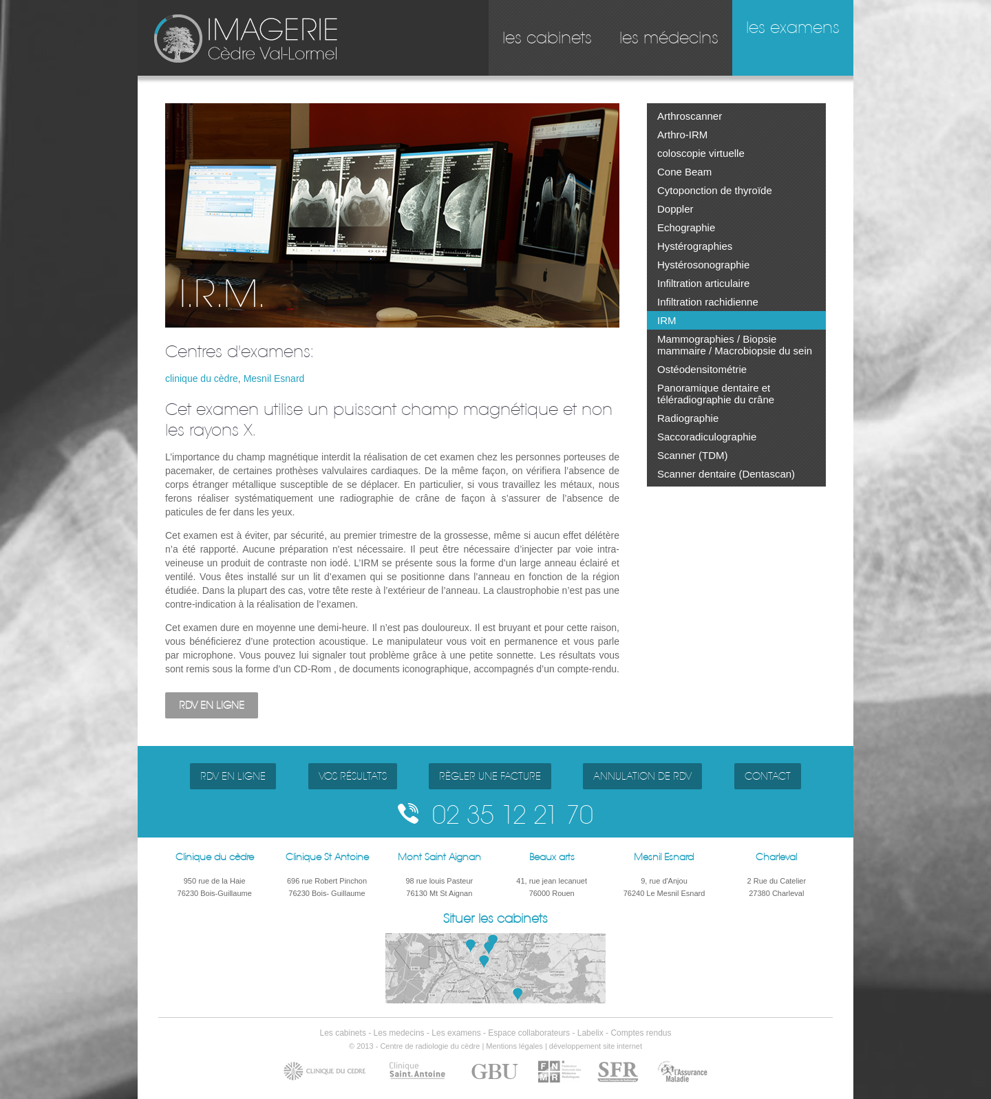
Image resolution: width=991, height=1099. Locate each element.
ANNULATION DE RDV (642, 776)
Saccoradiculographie (706, 436)
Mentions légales (514, 1046)
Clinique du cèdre (214, 857)
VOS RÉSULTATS (353, 776)
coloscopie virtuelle (701, 153)
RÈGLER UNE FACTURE (490, 776)
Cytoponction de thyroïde (714, 190)
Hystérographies (694, 246)
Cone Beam (684, 172)
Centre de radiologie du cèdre (430, 1046)
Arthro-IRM (682, 134)
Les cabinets (343, 1033)
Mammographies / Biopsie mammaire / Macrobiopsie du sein (734, 344)
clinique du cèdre (201, 378)
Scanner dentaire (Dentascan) (726, 474)
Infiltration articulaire (703, 283)
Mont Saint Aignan (439, 857)
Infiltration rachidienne (707, 302)
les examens (793, 27)
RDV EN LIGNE (211, 705)
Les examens (455, 1033)
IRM (666, 320)
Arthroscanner (689, 116)
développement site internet (595, 1046)
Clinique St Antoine (327, 857)
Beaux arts (552, 857)
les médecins (668, 38)
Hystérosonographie (703, 264)
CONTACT (768, 776)
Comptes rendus (640, 1033)
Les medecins (399, 1033)
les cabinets (547, 38)
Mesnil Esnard (274, 378)
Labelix (590, 1033)
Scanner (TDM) (692, 455)
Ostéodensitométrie (702, 369)
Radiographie (687, 418)
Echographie (686, 227)
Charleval (776, 857)
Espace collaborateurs (529, 1033)
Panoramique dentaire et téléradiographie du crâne (715, 393)
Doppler (675, 209)
